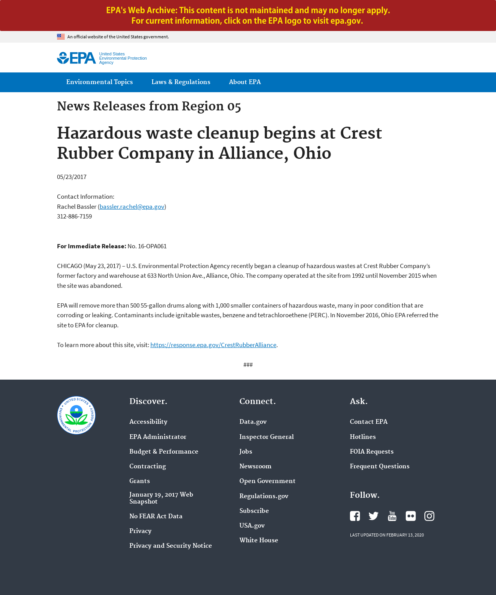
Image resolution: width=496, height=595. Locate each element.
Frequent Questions (380, 466)
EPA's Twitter (374, 516)
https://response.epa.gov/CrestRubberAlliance (213, 344)
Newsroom (255, 466)
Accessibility (148, 422)
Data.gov (253, 422)
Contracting (147, 466)
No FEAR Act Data (156, 516)
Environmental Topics (99, 82)
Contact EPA (369, 422)
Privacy (140, 531)
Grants (139, 481)
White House (258, 540)
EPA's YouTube (392, 516)
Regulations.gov (263, 496)
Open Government (267, 481)
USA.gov (252, 526)
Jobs (245, 452)
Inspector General (266, 437)
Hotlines (363, 437)
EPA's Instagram (429, 516)
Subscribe (254, 511)
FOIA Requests (372, 452)
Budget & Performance (163, 452)
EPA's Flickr (411, 516)
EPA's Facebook (355, 516)
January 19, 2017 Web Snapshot (161, 499)
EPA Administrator (157, 437)
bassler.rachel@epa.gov (132, 206)
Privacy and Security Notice (170, 546)
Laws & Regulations (181, 82)
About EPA (245, 82)
